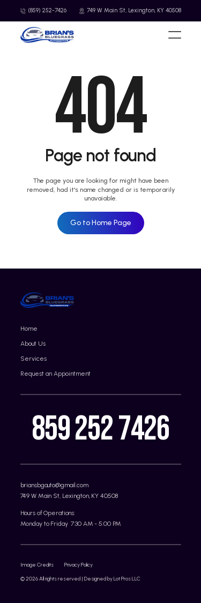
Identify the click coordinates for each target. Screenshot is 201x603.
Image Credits (37, 564)
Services (33, 358)
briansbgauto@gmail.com (54, 485)
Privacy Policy (78, 564)
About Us (33, 343)
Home (29, 328)
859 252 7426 (100, 429)
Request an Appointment (55, 373)
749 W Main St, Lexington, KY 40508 (69, 496)
